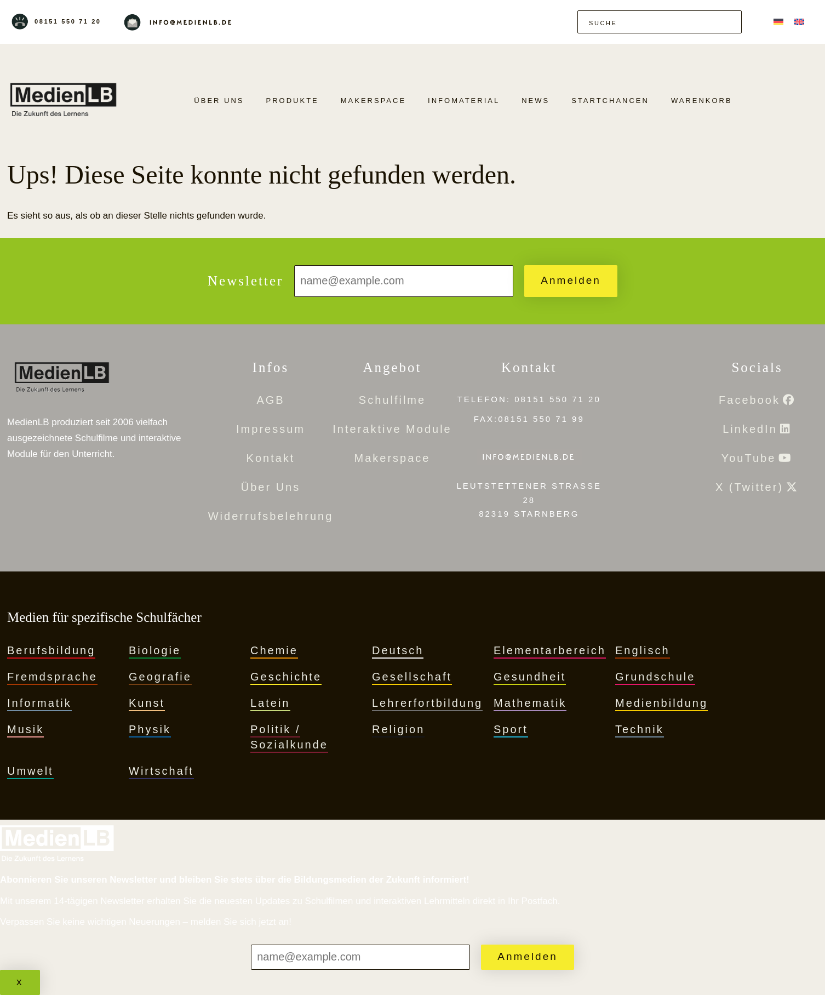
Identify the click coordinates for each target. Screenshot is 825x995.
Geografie (160, 677)
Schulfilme (392, 400)
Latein (270, 703)
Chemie (274, 650)
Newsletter (245, 280)
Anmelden (571, 280)
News (535, 100)
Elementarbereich (550, 650)
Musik (25, 729)
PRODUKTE (292, 100)
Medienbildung (661, 703)
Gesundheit (530, 677)
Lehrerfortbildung (427, 703)
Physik (150, 729)
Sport (511, 729)
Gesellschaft (412, 677)
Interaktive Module (392, 429)
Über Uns (219, 100)
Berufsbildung (51, 650)
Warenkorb (701, 100)
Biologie (155, 650)
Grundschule (655, 677)
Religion (398, 729)
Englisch (642, 650)
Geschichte (286, 677)
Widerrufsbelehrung (271, 516)
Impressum (270, 429)
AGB (270, 400)
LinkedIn (750, 429)
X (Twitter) (749, 487)
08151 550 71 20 (68, 21)
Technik (639, 729)
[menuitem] (778, 21)
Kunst (147, 703)
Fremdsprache (52, 677)
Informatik (39, 703)
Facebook (749, 400)
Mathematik (530, 703)
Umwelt (30, 771)
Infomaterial (464, 100)
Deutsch (397, 650)
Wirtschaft (161, 771)
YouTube (748, 458)
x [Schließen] (20, 981)
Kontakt (271, 458)
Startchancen (610, 100)
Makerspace (373, 100)
